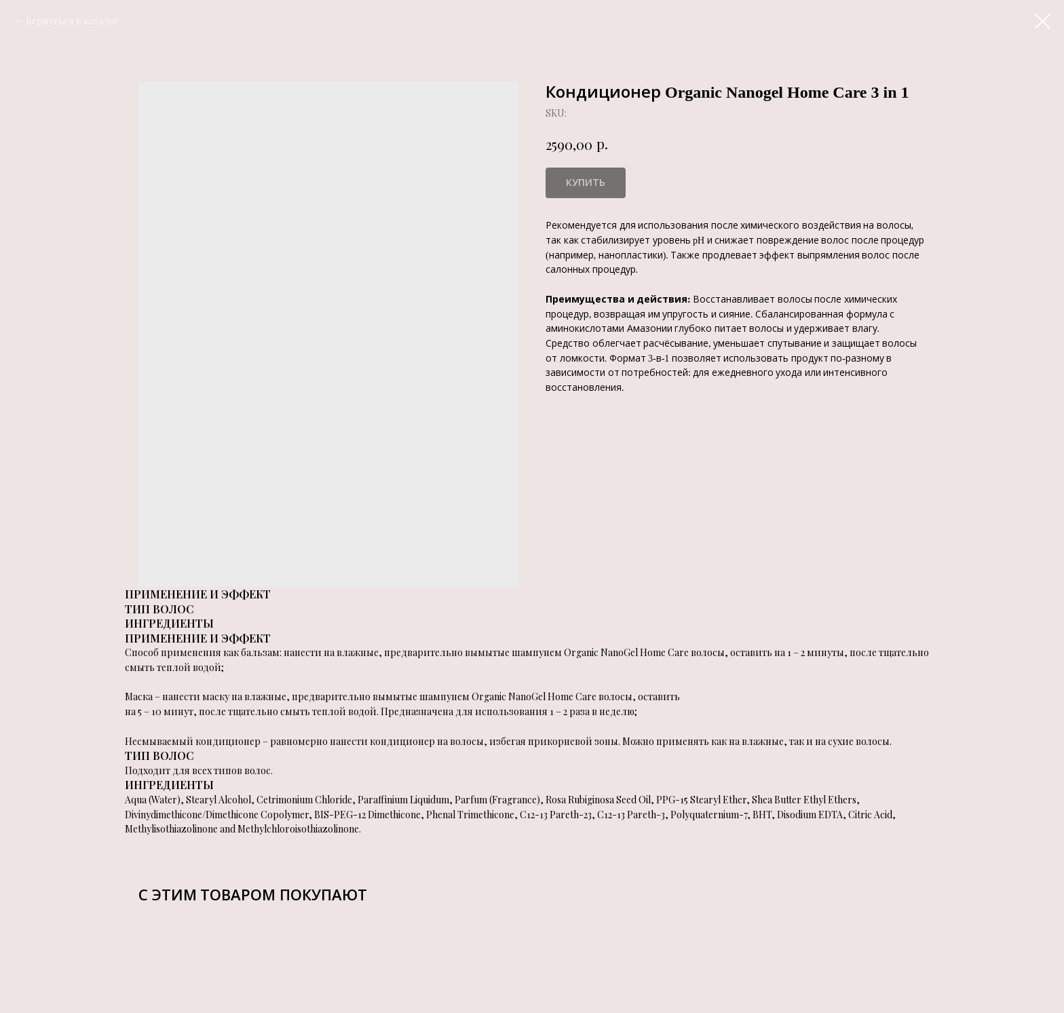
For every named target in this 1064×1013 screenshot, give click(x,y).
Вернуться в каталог (72, 20)
